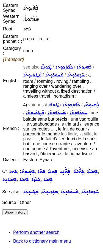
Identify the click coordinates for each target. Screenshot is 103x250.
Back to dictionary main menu (42, 241)
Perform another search (36, 232)
